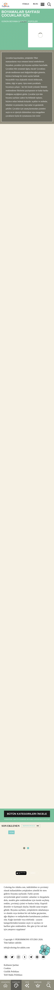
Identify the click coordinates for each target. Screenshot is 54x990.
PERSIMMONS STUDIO (26, 939)
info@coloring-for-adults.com (17, 947)
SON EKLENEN (10, 825)
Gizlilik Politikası (11, 971)
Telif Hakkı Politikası (13, 975)
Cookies (7, 968)
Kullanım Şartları (11, 965)
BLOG (35, 4)
